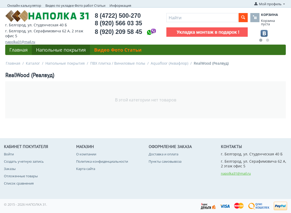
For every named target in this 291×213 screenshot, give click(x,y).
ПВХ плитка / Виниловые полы (117, 63)
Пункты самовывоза (165, 161)
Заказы (10, 168)
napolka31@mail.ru (20, 41)
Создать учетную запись (24, 161)
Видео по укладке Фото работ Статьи (75, 5)
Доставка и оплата (163, 154)
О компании (86, 154)
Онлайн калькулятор (24, 5)
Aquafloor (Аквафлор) (169, 63)
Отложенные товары (21, 176)
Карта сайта (85, 168)
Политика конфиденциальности (102, 161)
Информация (120, 5)
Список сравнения (19, 183)
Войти (9, 154)
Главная (18, 50)
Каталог (33, 63)
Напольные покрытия (61, 50)
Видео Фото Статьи (118, 50)
